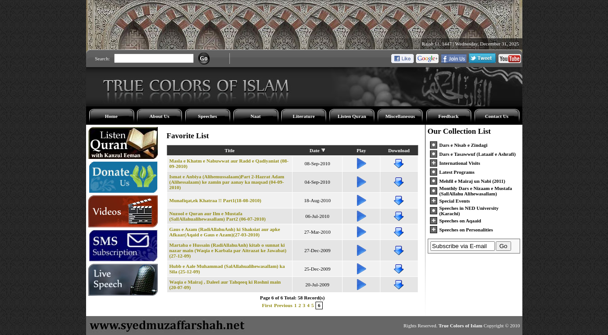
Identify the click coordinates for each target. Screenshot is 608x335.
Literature (304, 116)
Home (111, 116)
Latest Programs (457, 172)
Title (230, 150)
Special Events (454, 201)
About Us (159, 116)
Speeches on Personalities (466, 229)
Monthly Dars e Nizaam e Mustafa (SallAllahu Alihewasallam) (475, 191)
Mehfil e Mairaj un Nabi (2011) (472, 181)
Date (315, 150)
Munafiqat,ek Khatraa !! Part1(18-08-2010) (215, 200)
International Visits (459, 163)
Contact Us (496, 116)
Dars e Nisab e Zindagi (463, 145)
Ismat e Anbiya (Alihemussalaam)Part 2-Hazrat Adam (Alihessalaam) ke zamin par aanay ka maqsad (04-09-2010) (226, 182)
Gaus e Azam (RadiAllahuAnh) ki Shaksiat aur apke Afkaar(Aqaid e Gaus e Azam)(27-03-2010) (224, 231)
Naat (256, 116)
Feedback (448, 116)
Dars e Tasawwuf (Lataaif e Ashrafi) (477, 154)
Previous (283, 305)
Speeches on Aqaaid (460, 220)
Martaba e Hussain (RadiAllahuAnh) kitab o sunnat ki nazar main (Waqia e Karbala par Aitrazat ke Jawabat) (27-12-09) (228, 250)
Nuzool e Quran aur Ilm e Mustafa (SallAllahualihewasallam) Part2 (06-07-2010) (217, 216)
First (267, 305)
